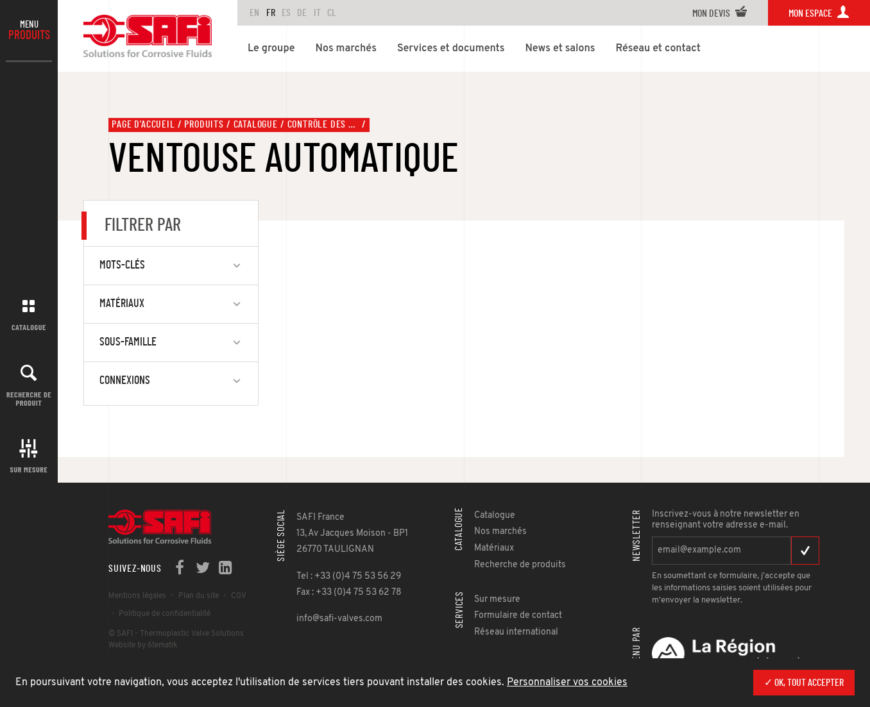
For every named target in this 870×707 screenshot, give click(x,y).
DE (302, 13)
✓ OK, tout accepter (804, 683)
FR (270, 13)
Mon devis (719, 13)
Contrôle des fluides (323, 124)
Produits (203, 124)
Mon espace (819, 13)
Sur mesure (29, 469)
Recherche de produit (28, 398)
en (254, 13)
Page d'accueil (143, 124)
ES (286, 13)
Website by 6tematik (142, 645)
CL (331, 13)
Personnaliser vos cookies (567, 683)
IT (317, 13)
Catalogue (29, 326)
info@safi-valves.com (339, 619)
